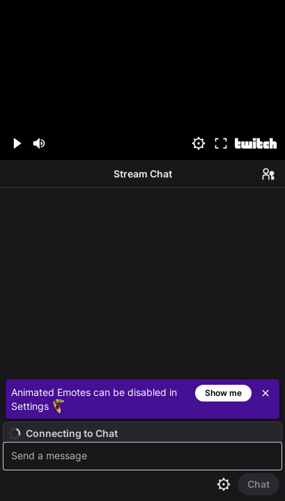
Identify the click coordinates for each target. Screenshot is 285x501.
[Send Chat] (258, 484)
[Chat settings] (224, 484)
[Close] (265, 393)
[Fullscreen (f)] (221, 143)
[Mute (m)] (39, 143)
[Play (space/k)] (17, 143)
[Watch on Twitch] (255, 143)
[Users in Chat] (268, 174)
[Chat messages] (142, 281)
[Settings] (198, 143)
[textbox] (144, 456)
